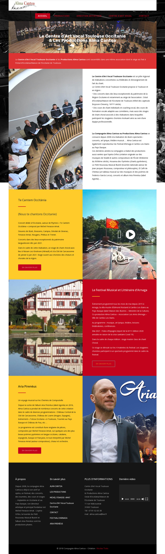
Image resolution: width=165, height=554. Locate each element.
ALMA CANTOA (56, 486)
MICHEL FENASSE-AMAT (60, 497)
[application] (134, 493)
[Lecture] (122, 499)
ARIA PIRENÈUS (56, 524)
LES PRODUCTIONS (58, 492)
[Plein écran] (146, 499)
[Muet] (142, 499)
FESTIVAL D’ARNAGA (58, 518)
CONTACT (54, 512)
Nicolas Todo (102, 548)
